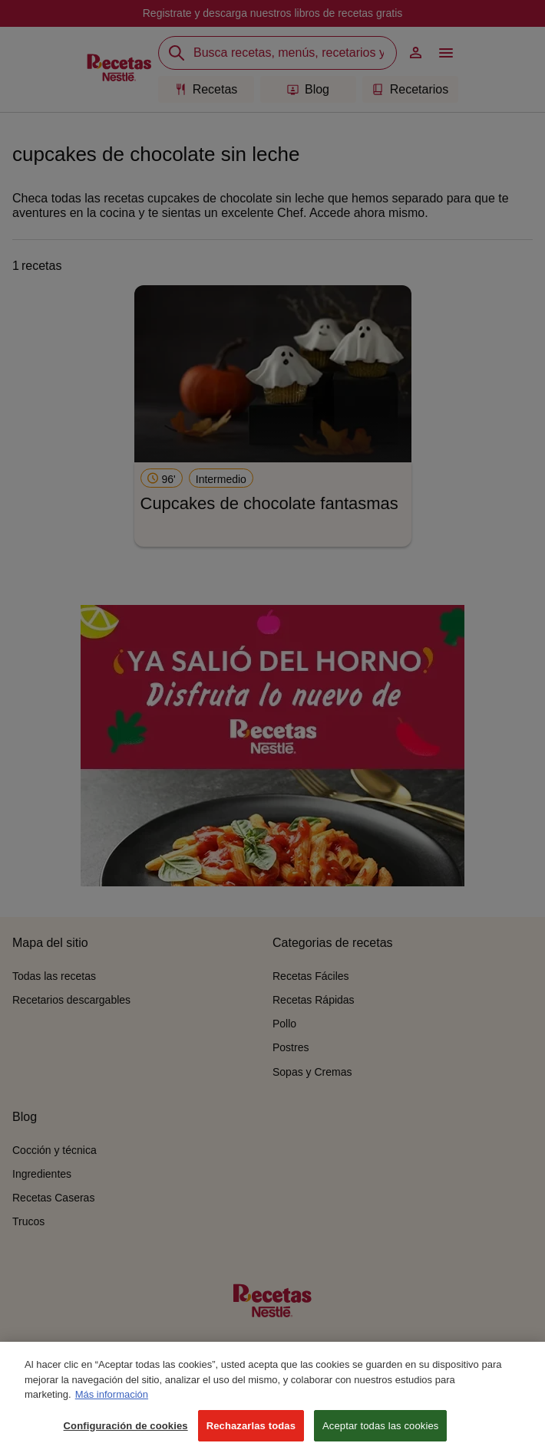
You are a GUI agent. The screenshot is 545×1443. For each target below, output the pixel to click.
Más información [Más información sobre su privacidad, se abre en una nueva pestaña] (111, 1405)
